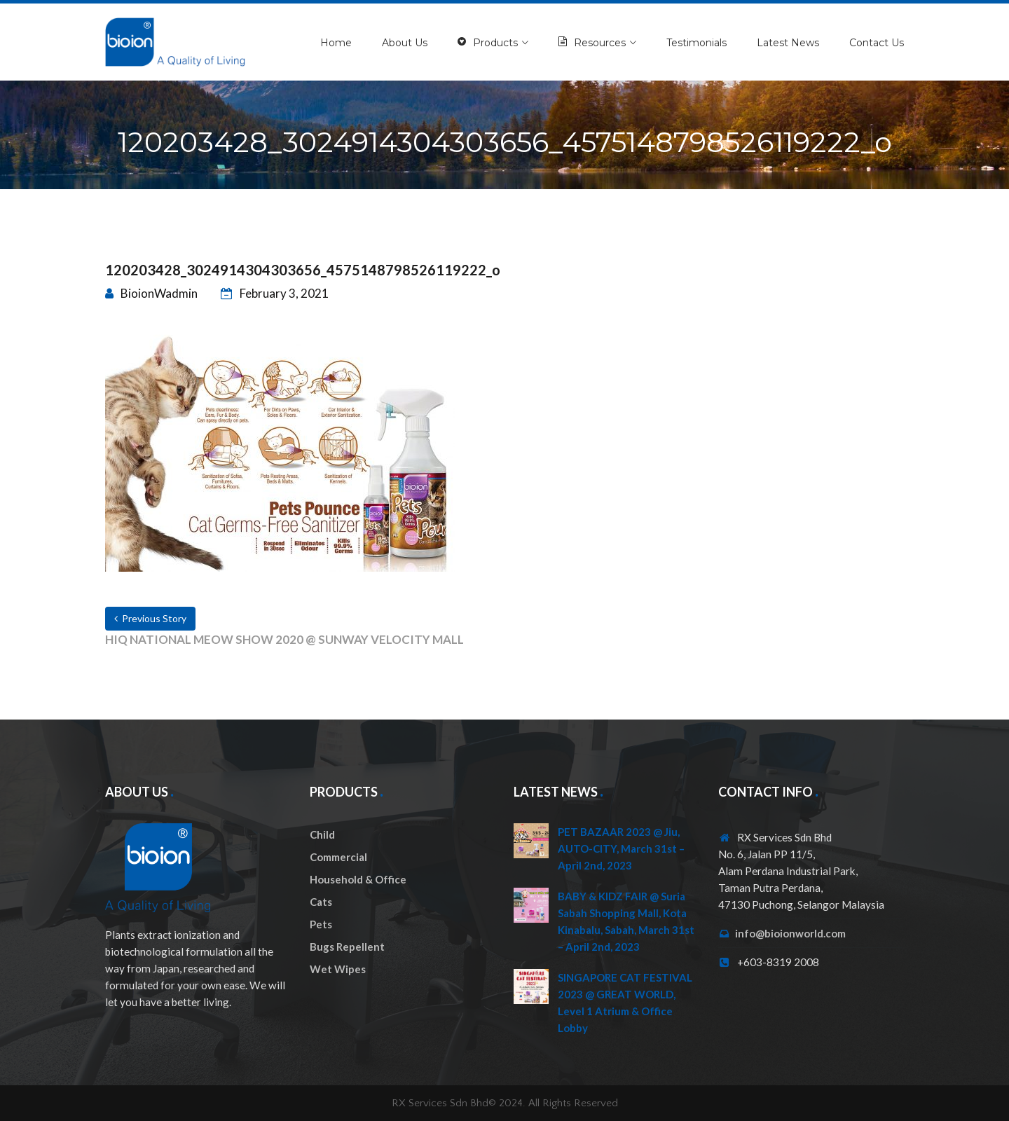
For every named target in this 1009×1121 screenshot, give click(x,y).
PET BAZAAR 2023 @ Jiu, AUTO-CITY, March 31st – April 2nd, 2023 (621, 848)
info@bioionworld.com (790, 933)
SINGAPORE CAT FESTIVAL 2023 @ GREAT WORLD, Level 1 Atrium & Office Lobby (625, 1002)
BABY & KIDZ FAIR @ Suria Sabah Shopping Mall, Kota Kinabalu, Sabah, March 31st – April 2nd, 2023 (626, 921)
